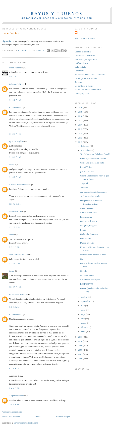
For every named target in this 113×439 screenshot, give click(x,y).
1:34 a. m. (14, 307)
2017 (80, 120)
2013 (80, 138)
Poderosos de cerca (88, 221)
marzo (84, 323)
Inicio (37, 416)
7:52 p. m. (14, 404)
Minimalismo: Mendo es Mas (93, 254)
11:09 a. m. (15, 100)
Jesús (11, 234)
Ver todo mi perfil (85, 38)
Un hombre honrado (89, 234)
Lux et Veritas (86, 167)
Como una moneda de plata (92, 162)
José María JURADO (18, 254)
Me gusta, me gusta (88, 225)
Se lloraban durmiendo (90, 196)
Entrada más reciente (11, 416)
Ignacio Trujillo (16, 141)
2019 (80, 112)
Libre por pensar (82, 93)
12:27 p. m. (15, 227)
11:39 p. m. (15, 263)
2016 (80, 125)
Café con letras (81, 63)
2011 (80, 337)
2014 (80, 133)
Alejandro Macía (16, 395)
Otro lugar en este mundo (86, 78)
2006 (80, 358)
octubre (84, 297)
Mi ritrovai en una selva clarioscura (90, 74)
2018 (80, 116)
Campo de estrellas (83, 51)
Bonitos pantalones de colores (93, 158)
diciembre (85, 146)
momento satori (87, 275)
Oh (81, 259)
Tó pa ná (84, 183)
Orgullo (83, 271)
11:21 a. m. (15, 134)
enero (83, 331)
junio (83, 310)
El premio (6, 41)
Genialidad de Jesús (88, 212)
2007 (80, 354)
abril (83, 318)
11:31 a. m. (15, 157)
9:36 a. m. (14, 368)
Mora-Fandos (15, 67)
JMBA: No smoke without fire (88, 89)
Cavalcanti (79, 70)
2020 (80, 107)
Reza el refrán (86, 217)
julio (83, 305)
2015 (80, 129)
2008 (80, 350)
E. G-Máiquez (15, 107)
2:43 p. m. (14, 388)
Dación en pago (87, 243)
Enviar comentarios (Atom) (26, 423)
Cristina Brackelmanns (19, 184)
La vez (83, 230)
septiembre (86, 301)
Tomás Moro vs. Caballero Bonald (95, 154)
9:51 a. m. (14, 76)
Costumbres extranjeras (90, 279)
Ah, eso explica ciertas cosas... (93, 192)
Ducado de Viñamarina (85, 55)
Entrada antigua (63, 416)
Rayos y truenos (57, 13)
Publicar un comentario (12, 412)
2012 (80, 142)
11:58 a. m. (15, 177)
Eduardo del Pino (16, 84)
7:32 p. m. (14, 247)
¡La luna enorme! (87, 171)
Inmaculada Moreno (18, 294)
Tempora (84, 187)
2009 (80, 345)
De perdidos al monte (84, 86)
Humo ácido (85, 238)
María (11, 164)
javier (11, 271)
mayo (83, 314)
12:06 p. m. (15, 204)
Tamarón (78, 82)
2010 (80, 341)
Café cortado (80, 67)
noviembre (86, 150)
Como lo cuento (87, 208)
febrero (84, 327)
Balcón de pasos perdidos (86, 59)
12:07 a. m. (15, 287)
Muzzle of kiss (15, 211)
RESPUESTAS (86, 284)
